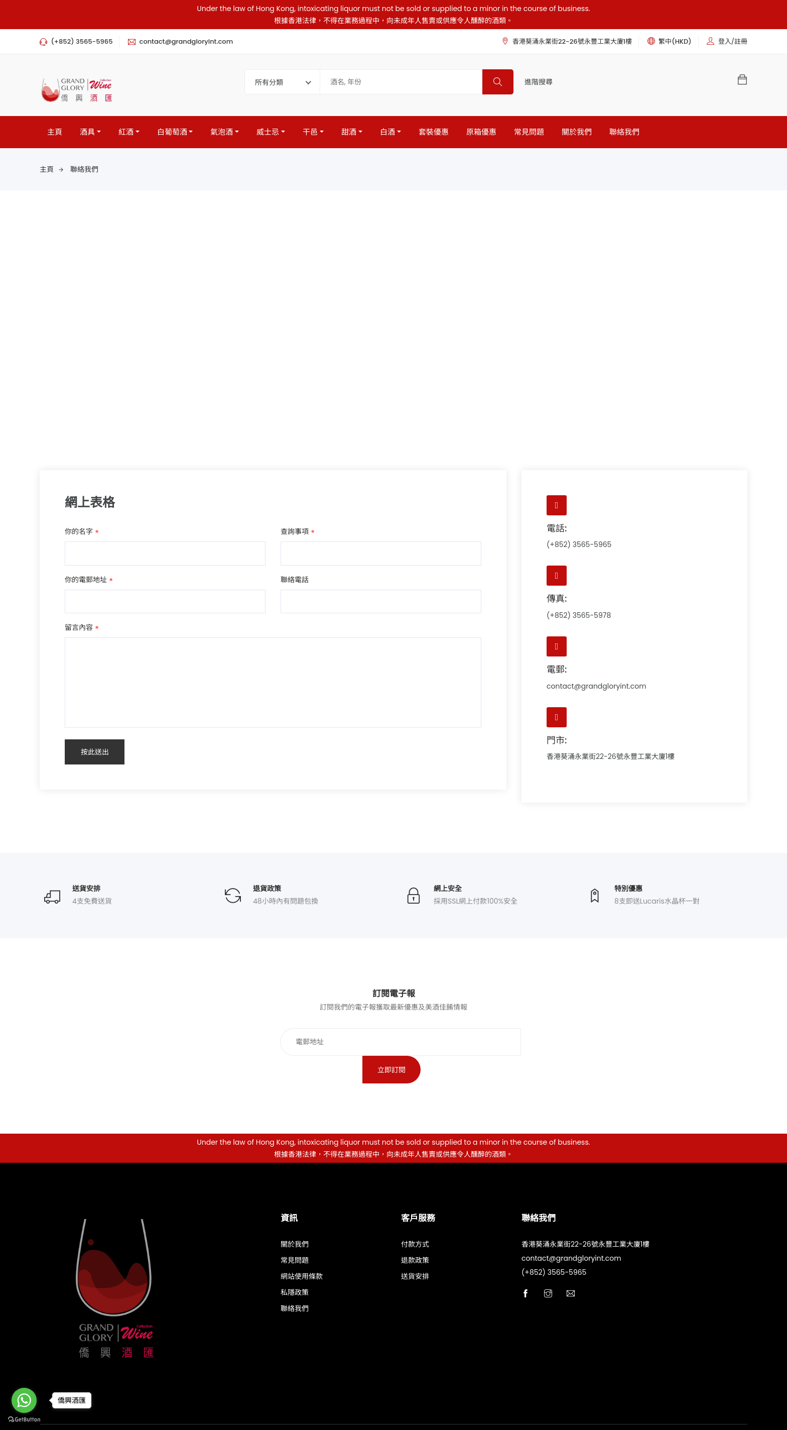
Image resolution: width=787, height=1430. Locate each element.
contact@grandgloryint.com (596, 686)
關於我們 (577, 132)
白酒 (387, 132)
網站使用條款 (302, 1250)
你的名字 (79, 531)
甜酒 (348, 132)
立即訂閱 (513, 1043)
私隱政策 (295, 1266)
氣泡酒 (221, 132)
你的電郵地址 (86, 580)
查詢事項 (295, 531)
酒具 (87, 132)
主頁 (54, 132)
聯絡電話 (295, 580)
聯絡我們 (624, 132)
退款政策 (415, 1234)
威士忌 (267, 132)
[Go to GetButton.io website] (24, 1419)
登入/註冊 (732, 41)
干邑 (310, 132)
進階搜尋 (538, 82)
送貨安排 (415, 1250)
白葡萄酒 (172, 132)
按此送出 (95, 752)
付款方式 (415, 1218)
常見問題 (529, 132)
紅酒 (126, 132)
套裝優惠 (434, 132)
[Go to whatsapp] (24, 1400)
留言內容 (79, 628)
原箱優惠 (481, 132)
